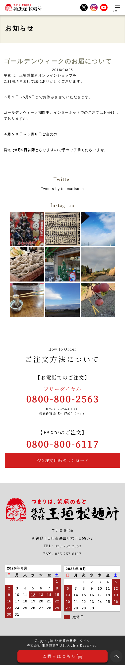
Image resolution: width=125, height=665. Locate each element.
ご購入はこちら (62, 656)
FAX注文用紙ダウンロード (62, 460)
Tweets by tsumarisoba (62, 189)
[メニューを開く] (117, 7)
